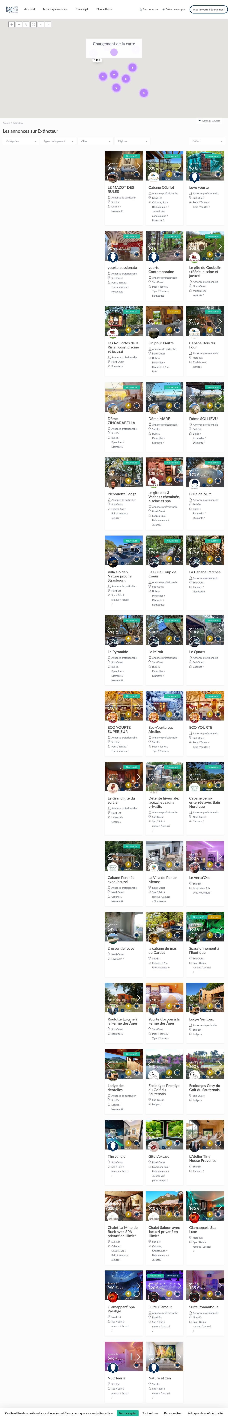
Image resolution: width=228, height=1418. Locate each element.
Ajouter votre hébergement (208, 9)
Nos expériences (55, 9)
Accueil (29, 9)
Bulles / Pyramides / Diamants (158, 362)
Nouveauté (117, 211)
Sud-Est (115, 202)
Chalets (115, 206)
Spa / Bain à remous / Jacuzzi (160, 207)
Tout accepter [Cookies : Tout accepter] (128, 1413)
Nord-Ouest (199, 286)
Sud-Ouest (198, 197)
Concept (82, 9)
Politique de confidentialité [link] (205, 1413)
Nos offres (104, 9)
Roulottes (116, 366)
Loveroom (198, 888)
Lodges (115, 508)
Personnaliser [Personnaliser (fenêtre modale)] (173, 1413)
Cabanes (156, 202)
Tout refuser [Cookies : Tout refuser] (150, 1413)
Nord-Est (157, 197)
